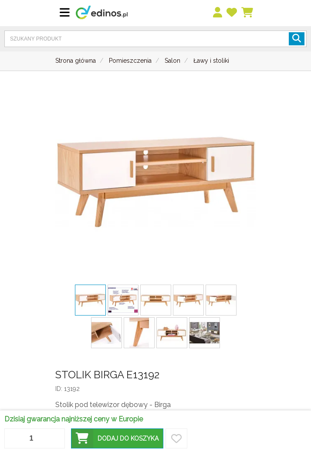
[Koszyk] (247, 13)
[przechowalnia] (232, 13)
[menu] (218, 13)
